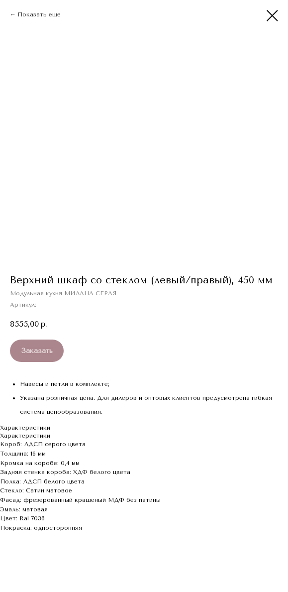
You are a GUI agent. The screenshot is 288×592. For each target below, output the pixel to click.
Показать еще (39, 14)
